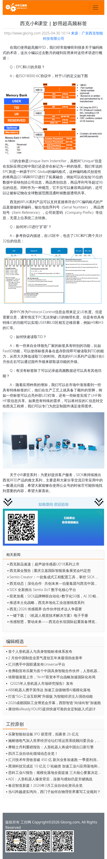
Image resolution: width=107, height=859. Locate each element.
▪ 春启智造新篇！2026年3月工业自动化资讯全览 (44, 785)
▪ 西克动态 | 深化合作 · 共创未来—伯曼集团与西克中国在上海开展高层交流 (54, 583)
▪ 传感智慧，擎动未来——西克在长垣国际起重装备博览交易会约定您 (54, 621)
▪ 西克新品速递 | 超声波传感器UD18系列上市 (43, 564)
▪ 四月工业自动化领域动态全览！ (32, 753)
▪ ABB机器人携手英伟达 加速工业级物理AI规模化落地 (48, 689)
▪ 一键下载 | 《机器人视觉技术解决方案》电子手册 (47, 615)
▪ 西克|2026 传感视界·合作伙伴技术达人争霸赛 (44, 609)
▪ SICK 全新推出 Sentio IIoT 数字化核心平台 (41, 589)
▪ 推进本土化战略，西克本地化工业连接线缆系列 (45, 602)
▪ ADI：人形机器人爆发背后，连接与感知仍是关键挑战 (49, 779)
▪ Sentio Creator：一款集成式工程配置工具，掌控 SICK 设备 (54, 577)
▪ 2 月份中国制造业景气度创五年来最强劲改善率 (44, 657)
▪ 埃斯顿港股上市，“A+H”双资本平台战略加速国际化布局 (50, 677)
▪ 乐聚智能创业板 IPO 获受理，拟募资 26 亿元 (42, 734)
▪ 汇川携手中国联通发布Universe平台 (35, 664)
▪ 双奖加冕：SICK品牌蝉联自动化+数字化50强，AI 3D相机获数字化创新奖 (54, 596)
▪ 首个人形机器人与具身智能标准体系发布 (39, 651)
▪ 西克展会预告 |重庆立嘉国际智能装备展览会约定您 (49, 570)
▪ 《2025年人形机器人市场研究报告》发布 (39, 683)
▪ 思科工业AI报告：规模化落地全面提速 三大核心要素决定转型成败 (54, 772)
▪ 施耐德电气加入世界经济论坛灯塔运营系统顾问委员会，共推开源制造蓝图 (54, 740)
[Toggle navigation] (95, 7)
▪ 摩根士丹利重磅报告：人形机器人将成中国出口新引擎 (50, 747)
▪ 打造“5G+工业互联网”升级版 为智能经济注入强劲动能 (49, 696)
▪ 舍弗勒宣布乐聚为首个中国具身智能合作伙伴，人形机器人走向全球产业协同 (54, 670)
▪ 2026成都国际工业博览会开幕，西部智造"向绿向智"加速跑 (53, 702)
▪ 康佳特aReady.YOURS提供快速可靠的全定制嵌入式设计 (51, 709)
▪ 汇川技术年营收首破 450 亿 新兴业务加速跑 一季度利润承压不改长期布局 (54, 759)
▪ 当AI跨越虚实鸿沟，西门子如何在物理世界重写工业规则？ (53, 791)
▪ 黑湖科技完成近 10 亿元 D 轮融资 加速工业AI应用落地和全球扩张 (54, 766)
